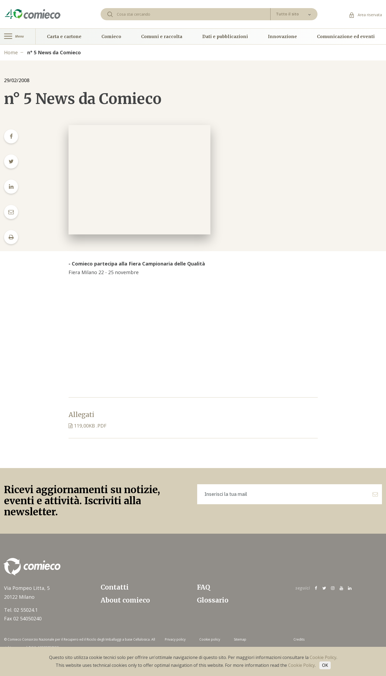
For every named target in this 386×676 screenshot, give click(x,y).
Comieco (111, 36)
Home (11, 52)
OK (325, 665)
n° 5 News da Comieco (54, 52)
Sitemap (240, 639)
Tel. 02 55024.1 (21, 610)
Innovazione (282, 36)
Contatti (115, 587)
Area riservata (366, 14)
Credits (299, 639)
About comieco (125, 600)
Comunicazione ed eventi (346, 36)
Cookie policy (209, 639)
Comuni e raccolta (161, 36)
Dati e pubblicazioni (225, 36)
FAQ (203, 587)
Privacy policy (175, 639)
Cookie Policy (323, 657)
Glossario (212, 600)
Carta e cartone (64, 36)
